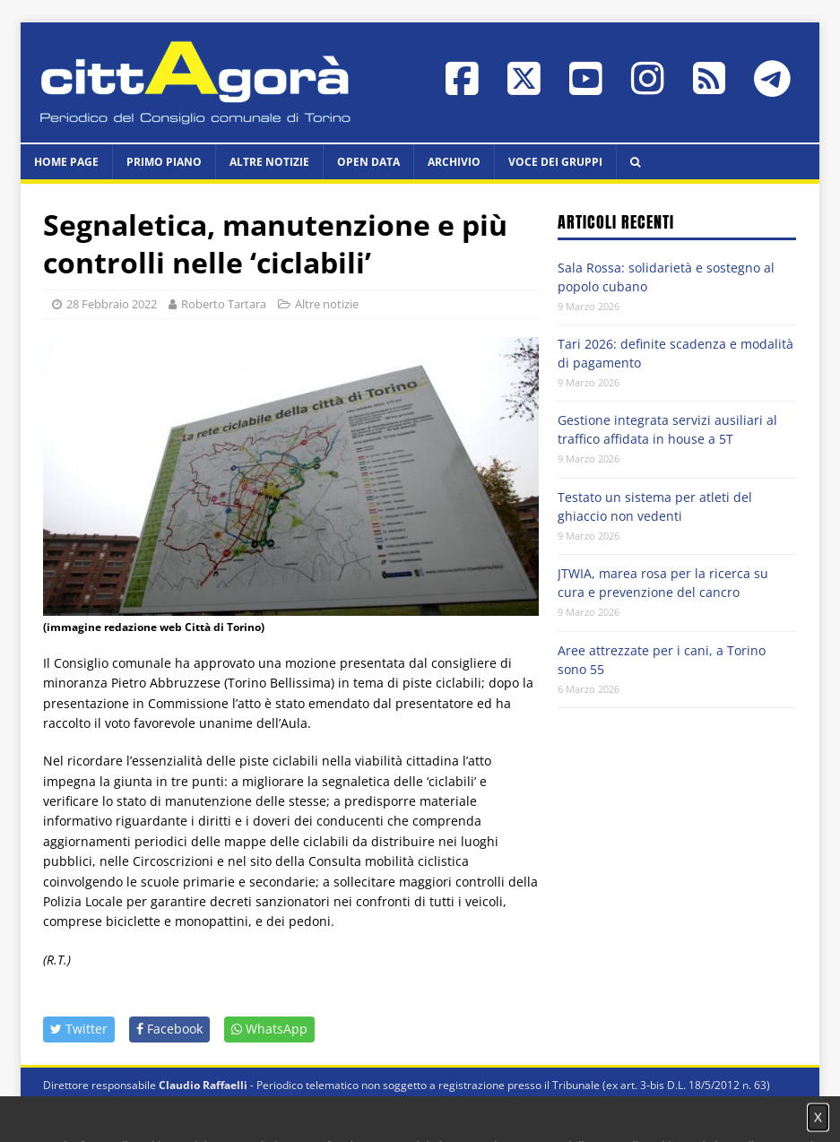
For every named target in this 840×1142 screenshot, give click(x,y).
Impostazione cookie (623, 1102)
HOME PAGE (66, 161)
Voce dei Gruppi (555, 161)
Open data (368, 161)
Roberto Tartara (223, 304)
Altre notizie (269, 161)
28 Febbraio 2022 (111, 304)
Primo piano (164, 161)
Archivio (454, 161)
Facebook (169, 1028)
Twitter (79, 1028)
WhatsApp (269, 1028)
